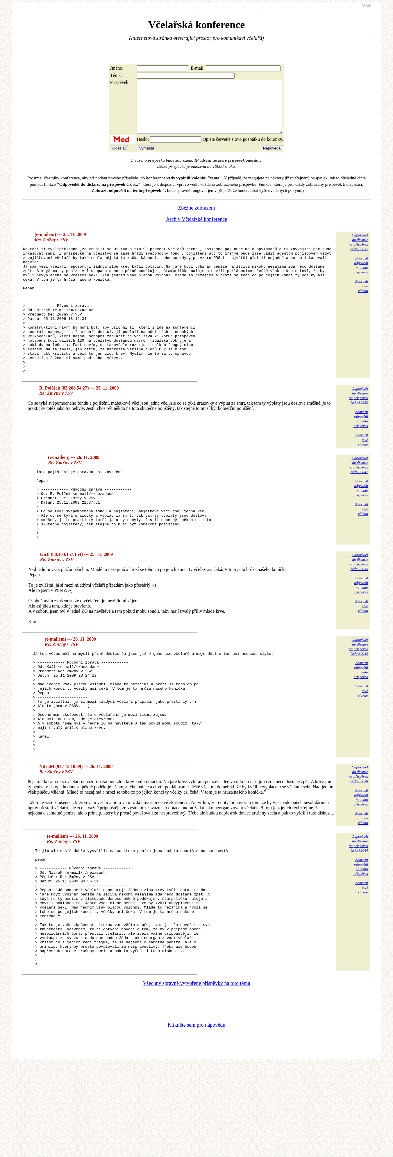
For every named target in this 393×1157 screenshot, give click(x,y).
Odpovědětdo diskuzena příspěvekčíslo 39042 (358, 696)
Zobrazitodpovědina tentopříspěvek (360, 275)
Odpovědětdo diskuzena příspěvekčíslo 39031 (358, 252)
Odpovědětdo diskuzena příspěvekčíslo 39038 (358, 844)
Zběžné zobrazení (196, 218)
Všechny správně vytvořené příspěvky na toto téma (196, 1076)
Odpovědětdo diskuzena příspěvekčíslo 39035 (358, 611)
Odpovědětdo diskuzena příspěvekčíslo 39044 (358, 913)
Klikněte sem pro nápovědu (196, 1118)
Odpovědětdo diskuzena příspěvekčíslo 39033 (358, 431)
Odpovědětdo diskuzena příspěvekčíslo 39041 (358, 500)
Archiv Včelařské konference (196, 230)
